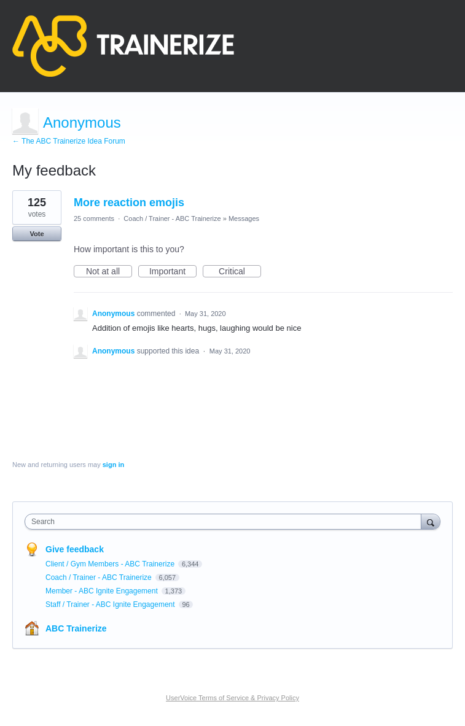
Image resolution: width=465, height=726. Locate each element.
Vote (36, 233)
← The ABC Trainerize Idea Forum (68, 141)
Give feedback (74, 549)
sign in (113, 464)
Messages (244, 218)
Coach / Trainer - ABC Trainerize (172, 218)
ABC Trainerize (76, 628)
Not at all (109, 271)
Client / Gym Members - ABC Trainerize (110, 564)
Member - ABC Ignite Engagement (102, 591)
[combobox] (226, 521)
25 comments (94, 218)
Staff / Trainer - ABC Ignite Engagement (111, 604)
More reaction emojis (129, 202)
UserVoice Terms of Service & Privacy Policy (232, 697)
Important (173, 271)
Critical (240, 271)
